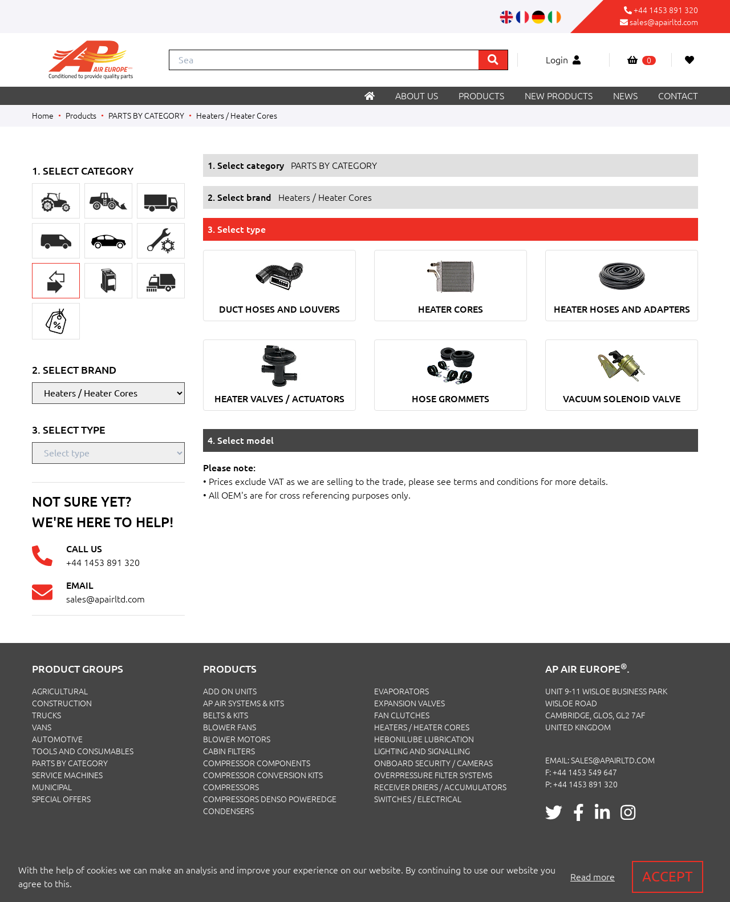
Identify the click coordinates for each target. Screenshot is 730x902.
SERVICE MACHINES (67, 775)
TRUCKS (46, 715)
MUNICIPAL (52, 787)
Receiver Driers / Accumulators (440, 787)
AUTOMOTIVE (57, 739)
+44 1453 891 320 (666, 10)
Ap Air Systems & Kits (243, 703)
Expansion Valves (409, 703)
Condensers (228, 811)
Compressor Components (256, 763)
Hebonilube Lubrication (424, 739)
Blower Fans (229, 727)
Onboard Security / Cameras (433, 763)
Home (43, 115)
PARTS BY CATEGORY (146, 115)
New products (559, 96)
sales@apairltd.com (664, 22)
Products (481, 96)
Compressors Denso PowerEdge (269, 799)
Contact (678, 96)
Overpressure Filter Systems (433, 775)
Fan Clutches (401, 715)
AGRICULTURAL (60, 691)
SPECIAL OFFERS (61, 799)
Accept (667, 876)
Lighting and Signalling (422, 751)
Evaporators (401, 691)
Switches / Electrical (417, 799)
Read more (592, 877)
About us (416, 96)
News (625, 96)
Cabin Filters (229, 751)
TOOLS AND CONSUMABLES (82, 751)
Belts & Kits (225, 715)
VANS (41, 727)
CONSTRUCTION (62, 703)
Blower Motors (236, 739)
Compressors (231, 787)
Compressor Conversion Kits (263, 775)
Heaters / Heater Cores (236, 115)
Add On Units (230, 691)
